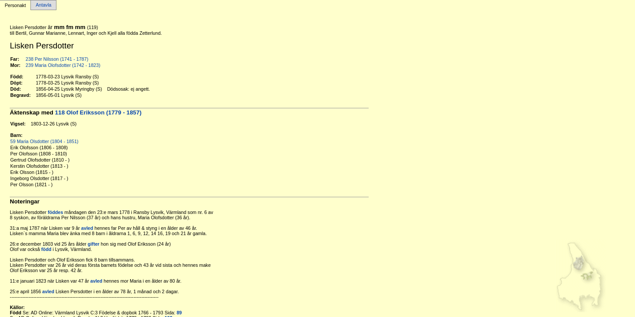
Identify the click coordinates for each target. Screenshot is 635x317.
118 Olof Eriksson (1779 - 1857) (98, 112)
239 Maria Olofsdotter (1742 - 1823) (63, 65)
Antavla (44, 5)
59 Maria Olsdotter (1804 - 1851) (44, 141)
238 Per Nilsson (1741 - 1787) (57, 59)
